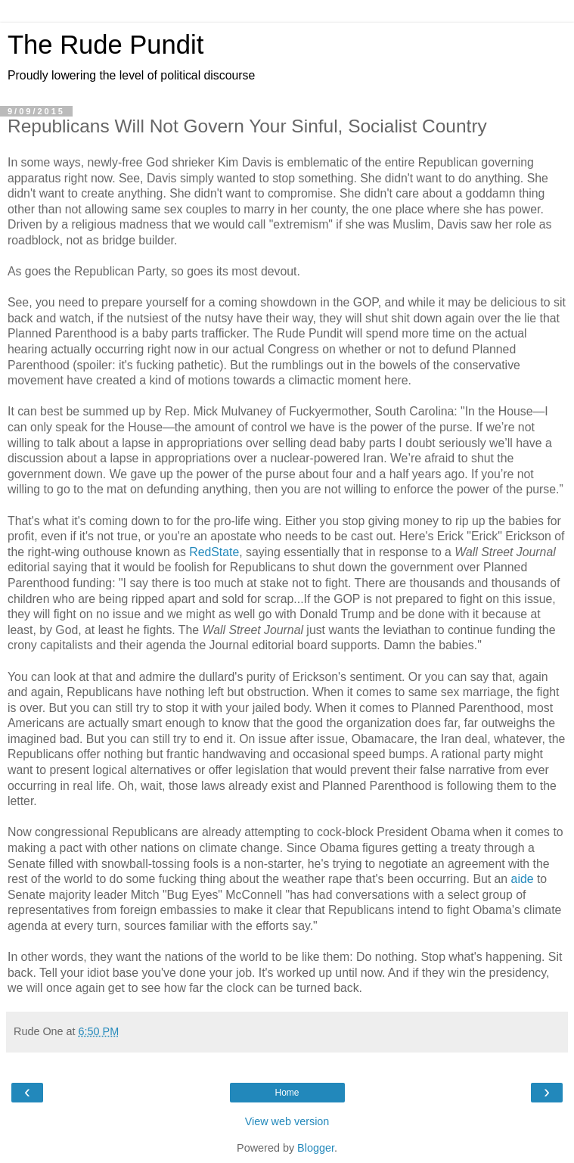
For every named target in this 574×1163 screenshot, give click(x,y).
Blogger (315, 1148)
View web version (287, 1121)
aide (522, 878)
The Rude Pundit (105, 44)
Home (287, 1092)
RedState (214, 552)
